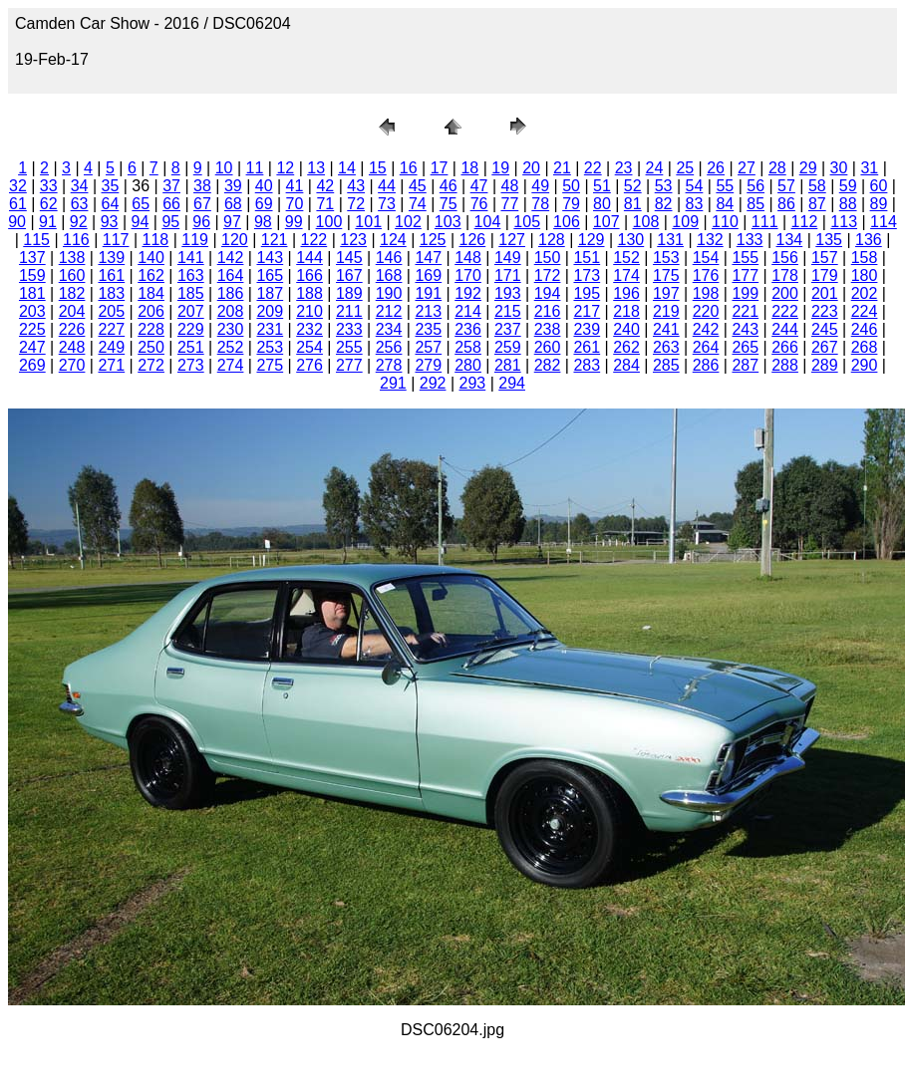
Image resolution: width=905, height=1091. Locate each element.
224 (864, 311)
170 (467, 275)
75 (448, 203)
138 (72, 257)
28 (777, 167)
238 (547, 329)
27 (746, 167)
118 (156, 239)
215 (507, 311)
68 (233, 203)
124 (393, 239)
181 (32, 293)
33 (49, 185)
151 (586, 257)
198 (706, 293)
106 (566, 221)
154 (706, 257)
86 (786, 203)
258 (467, 347)
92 (79, 221)
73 (387, 203)
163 (190, 275)
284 (626, 365)
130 (631, 239)
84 (725, 203)
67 (202, 203)
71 (325, 203)
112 (804, 221)
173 (586, 275)
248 (72, 347)
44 (387, 185)
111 (765, 221)
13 (316, 167)
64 (111, 203)
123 (353, 239)
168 (389, 275)
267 (824, 347)
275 (269, 365)
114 (883, 221)
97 (232, 221)
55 (725, 185)
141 (190, 257)
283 (586, 365)
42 (325, 185)
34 (80, 185)
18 (469, 167)
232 (309, 329)
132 (710, 239)
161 (111, 275)
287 (745, 365)
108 (646, 221)
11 (255, 167)
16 (409, 167)
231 (269, 329)
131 (670, 239)
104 (487, 221)
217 (586, 311)
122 (314, 239)
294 (511, 383)
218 (626, 311)
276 (309, 365)
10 (224, 167)
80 (602, 203)
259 (507, 347)
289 (824, 365)
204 (72, 311)
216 (547, 311)
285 (666, 365)
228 (151, 329)
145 (349, 257)
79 (571, 203)
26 (716, 167)
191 (428, 293)
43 (356, 185)
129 (591, 239)
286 (706, 365)
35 (111, 185)
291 (393, 383)
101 (368, 221)
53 (664, 185)
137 (32, 257)
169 (428, 275)
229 (190, 329)
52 (633, 185)
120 (234, 239)
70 (295, 203)
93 (110, 221)
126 (472, 239)
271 (111, 365)
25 (685, 167)
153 (666, 257)
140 (151, 257)
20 (531, 167)
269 (32, 365)
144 (309, 257)
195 (586, 293)
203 (32, 311)
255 (349, 347)
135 (828, 239)
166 (309, 275)
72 (356, 203)
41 (295, 185)
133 (750, 239)
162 (151, 275)
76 (479, 203)
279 (428, 365)
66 (171, 203)
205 (111, 311)
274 (230, 365)
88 (848, 203)
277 (349, 365)
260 (547, 347)
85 (755, 203)
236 (467, 329)
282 (547, 365)
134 (789, 239)
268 (864, 347)
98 (263, 221)
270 (72, 365)
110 (725, 221)
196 (626, 293)
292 (433, 383)
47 (479, 185)
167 (349, 275)
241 (666, 329)
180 (864, 275)
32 (18, 185)
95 (170, 221)
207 (190, 311)
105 (526, 221)
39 (233, 185)
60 (879, 185)
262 (626, 347)
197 (666, 293)
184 (151, 293)
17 (440, 167)
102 (408, 221)
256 (389, 347)
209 (269, 311)
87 (817, 203)
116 (76, 239)
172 (547, 275)
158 (864, 257)
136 (868, 239)
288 (784, 365)
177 (745, 275)
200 (784, 293)
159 (32, 275)
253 (269, 347)
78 (540, 203)
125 (433, 239)
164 (230, 275)
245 (824, 329)
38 (202, 185)
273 (190, 365)
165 (269, 275)
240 (626, 329)
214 (467, 311)
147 (428, 257)
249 (111, 347)
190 (389, 293)
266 (784, 347)
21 (562, 167)
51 (602, 185)
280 (467, 365)
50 (571, 185)
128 (551, 239)
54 (695, 185)
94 (141, 221)
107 (606, 221)
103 (448, 221)
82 (664, 203)
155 (745, 257)
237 (507, 329)
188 (309, 293)
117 (116, 239)
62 (49, 203)
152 (626, 257)
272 (151, 365)
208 (230, 311)
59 (848, 185)
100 (329, 221)
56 (755, 185)
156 (784, 257)
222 (784, 311)
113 (843, 221)
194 (547, 293)
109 (685, 221)
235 (428, 329)
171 (507, 275)
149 (507, 257)
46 (448, 185)
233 (349, 329)
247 (32, 347)
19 (500, 167)
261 (586, 347)
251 (190, 347)
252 (230, 347)
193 (507, 293)
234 (389, 329)
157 (824, 257)
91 (48, 221)
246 (864, 329)
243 (745, 329)
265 (745, 347)
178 (784, 275)
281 (507, 365)
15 (378, 167)
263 (666, 347)
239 (586, 329)
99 (294, 221)
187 (269, 293)
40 (264, 185)
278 (389, 365)
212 (389, 311)
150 (547, 257)
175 (666, 275)
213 (428, 311)
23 (624, 167)
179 (824, 275)
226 (72, 329)
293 (472, 383)
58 (817, 185)
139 (111, 257)
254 (309, 347)
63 (80, 203)
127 (511, 239)
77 (509, 203)
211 (349, 311)
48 (509, 185)
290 (864, 365)
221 (745, 311)
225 (32, 329)
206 (151, 311)
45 (418, 185)
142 (230, 257)
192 (467, 293)
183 (111, 293)
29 (808, 167)
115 (36, 239)
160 (72, 275)
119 (194, 239)
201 (824, 293)
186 (230, 293)
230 (230, 329)
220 (706, 311)
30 (839, 167)
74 (418, 203)
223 (824, 311)
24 (655, 167)
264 (706, 347)
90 (17, 221)
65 (141, 203)
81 (633, 203)
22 (593, 167)
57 (786, 185)
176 (706, 275)
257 (428, 347)
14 (347, 167)
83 (695, 203)
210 (309, 311)
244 (784, 329)
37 (171, 185)
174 (626, 275)
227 (111, 329)
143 (269, 257)
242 (706, 329)
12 (285, 167)
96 (201, 221)
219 (666, 311)
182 (72, 293)
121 (274, 239)
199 (745, 293)
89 (879, 203)
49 (540, 185)
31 (869, 167)
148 (467, 257)
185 (190, 293)
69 (264, 203)
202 (864, 293)
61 (18, 203)
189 (349, 293)
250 (151, 347)
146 (389, 257)
